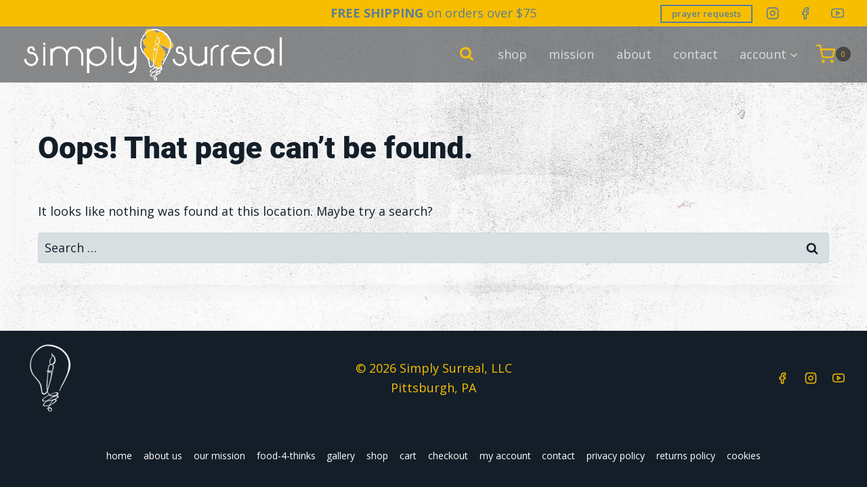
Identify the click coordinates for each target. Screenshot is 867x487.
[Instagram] (772, 13)
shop (512, 53)
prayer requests (706, 13)
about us (163, 455)
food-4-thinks (286, 455)
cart (408, 455)
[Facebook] (805, 13)
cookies (744, 455)
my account (505, 455)
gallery (340, 455)
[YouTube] (837, 13)
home (119, 455)
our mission (219, 455)
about (634, 53)
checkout (448, 455)
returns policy (685, 455)
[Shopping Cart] (833, 53)
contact (695, 53)
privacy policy (616, 455)
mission (571, 53)
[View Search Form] (466, 54)
